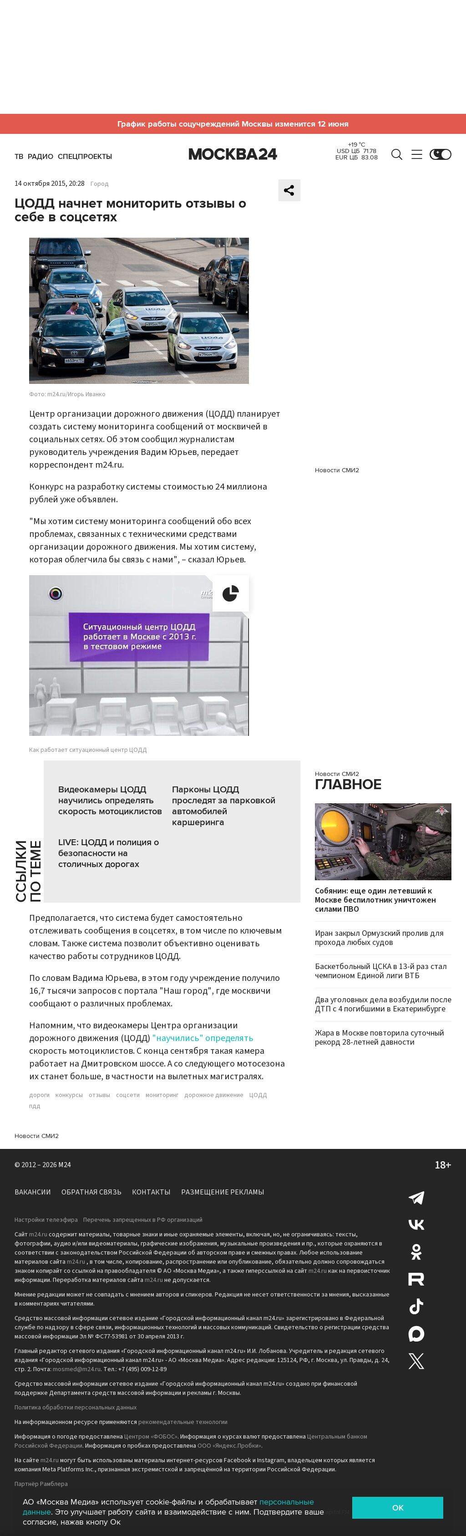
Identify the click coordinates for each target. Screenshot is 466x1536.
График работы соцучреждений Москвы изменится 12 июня (233, 124)
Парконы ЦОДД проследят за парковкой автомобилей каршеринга (223, 806)
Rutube (416, 1279)
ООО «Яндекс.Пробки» (229, 1445)
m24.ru (38, 1234)
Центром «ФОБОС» (150, 1436)
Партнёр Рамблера (41, 1484)
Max (416, 1334)
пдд (35, 1106)
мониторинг (162, 1095)
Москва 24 (233, 154)
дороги (39, 1095)
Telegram (416, 1197)
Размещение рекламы (222, 1192)
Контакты (151, 1192)
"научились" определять (202, 1038)
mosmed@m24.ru (77, 1369)
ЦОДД (258, 1095)
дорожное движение (213, 1095)
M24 (64, 1165)
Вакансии (33, 1192)
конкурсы (69, 1095)
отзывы (99, 1095)
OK (398, 1508)
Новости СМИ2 (37, 1136)
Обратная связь (91, 1192)
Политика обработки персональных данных (76, 1407)
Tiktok (416, 1306)
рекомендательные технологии (183, 1422)
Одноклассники (416, 1252)
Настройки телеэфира (46, 1220)
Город (100, 184)
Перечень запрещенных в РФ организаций (143, 1220)
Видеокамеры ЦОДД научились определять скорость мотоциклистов (110, 800)
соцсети (128, 1095)
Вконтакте (416, 1224)
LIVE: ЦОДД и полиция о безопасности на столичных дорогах (108, 853)
